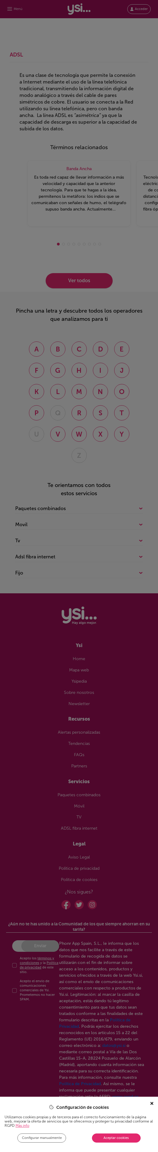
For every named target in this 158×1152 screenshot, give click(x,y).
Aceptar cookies (116, 1138)
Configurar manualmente (42, 1138)
